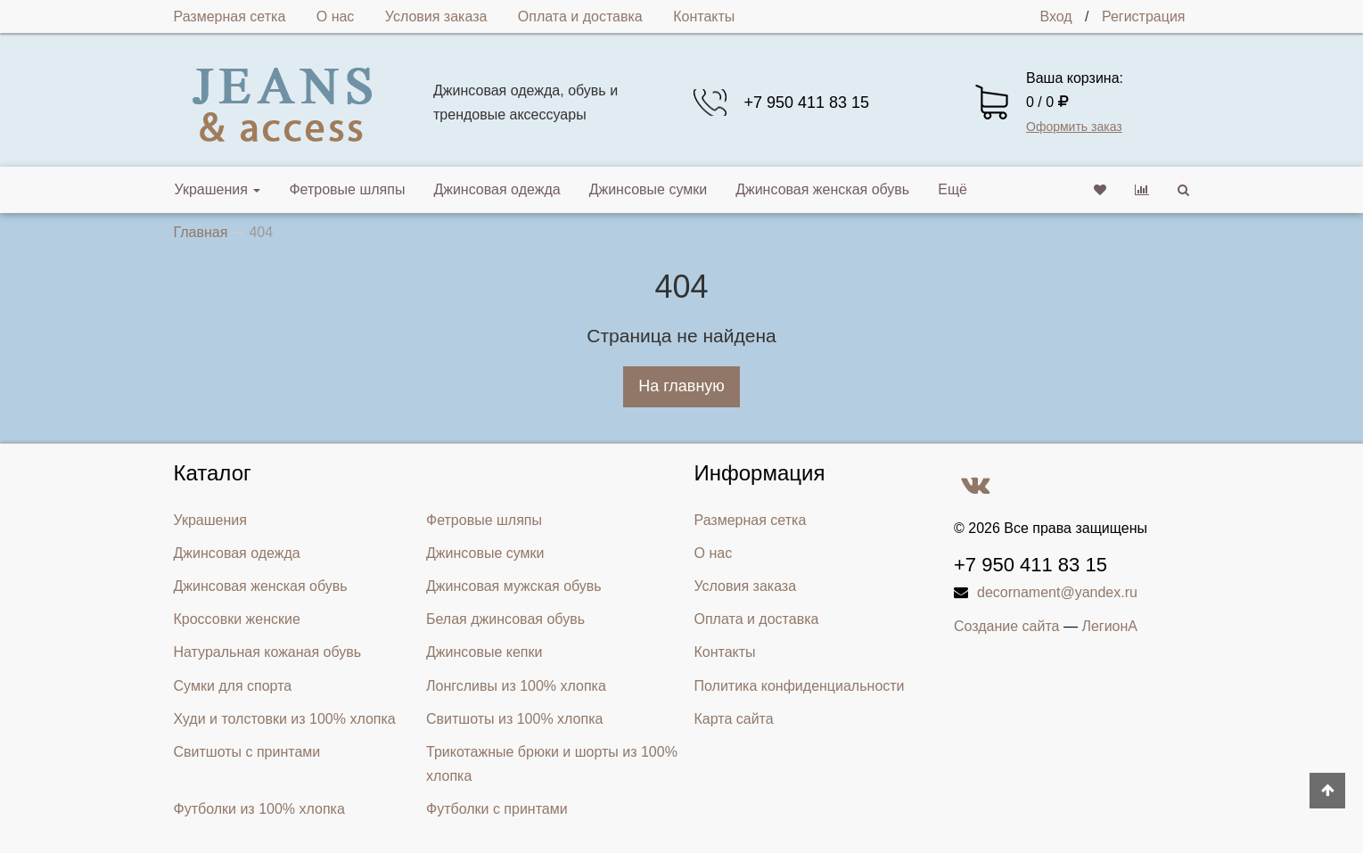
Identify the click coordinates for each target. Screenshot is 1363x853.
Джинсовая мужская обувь (514, 586)
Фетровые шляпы (347, 189)
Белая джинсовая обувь (505, 619)
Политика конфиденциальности (799, 685)
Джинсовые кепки (484, 652)
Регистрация (1144, 16)
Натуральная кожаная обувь (268, 652)
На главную (681, 386)
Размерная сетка (230, 16)
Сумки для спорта (233, 685)
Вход (1055, 16)
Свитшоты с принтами (247, 751)
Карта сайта (734, 718)
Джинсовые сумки (648, 189)
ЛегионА (1109, 626)
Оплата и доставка (580, 16)
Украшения (218, 189)
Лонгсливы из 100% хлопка (516, 685)
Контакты (704, 16)
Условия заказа (436, 16)
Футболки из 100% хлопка (259, 808)
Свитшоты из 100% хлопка (514, 718)
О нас (335, 16)
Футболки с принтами (497, 808)
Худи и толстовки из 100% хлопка (285, 718)
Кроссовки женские (237, 619)
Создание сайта (1007, 626)
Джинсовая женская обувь (822, 189)
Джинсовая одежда (496, 189)
